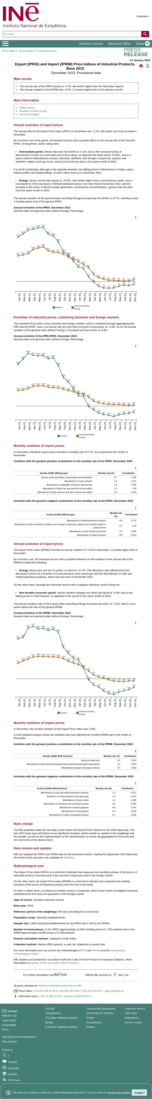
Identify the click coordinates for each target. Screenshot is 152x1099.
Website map (9, 1015)
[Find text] (72, 34)
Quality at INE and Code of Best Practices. (55, 962)
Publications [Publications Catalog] (132, 1017)
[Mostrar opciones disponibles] (135, 468)
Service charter (133, 1022)
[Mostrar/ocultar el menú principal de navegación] (5, 43)
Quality (49, 1022)
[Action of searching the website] (145, 34)
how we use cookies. (119, 1092)
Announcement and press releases (56, 50)
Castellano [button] (142, 16)
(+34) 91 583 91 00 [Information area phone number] (50, 996)
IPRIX (83, 950)
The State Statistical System (61, 1017)
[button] (142, 43)
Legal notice (9, 1020)
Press (5, 1029)
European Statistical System (61, 1026)
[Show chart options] (135, 218)
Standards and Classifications (19, 1036)
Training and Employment (101, 1008)
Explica (90, 1026)
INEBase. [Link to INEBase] (69, 857)
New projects (9, 1041)
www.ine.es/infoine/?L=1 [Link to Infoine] (78, 996)
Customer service (135, 1008)
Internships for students (99, 1013)
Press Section (26, 50)
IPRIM (95, 950)
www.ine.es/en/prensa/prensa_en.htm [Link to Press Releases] (60, 985)
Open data (131, 1013)
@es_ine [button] (120, 974)
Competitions (94, 1022)
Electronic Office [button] (119, 43)
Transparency (53, 1013)
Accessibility (9, 1024)
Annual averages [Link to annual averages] (29, 114)
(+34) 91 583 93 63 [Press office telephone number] (44, 990)
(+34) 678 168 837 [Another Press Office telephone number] (91, 990)
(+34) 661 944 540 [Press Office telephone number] (68, 990)
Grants (90, 1017)
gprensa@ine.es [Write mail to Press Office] (114, 990)
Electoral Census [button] (91, 43)
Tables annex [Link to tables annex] (27, 107)
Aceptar (139, 1092)
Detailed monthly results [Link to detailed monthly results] (33, 111)
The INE (50, 1008)
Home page (8, 50)
